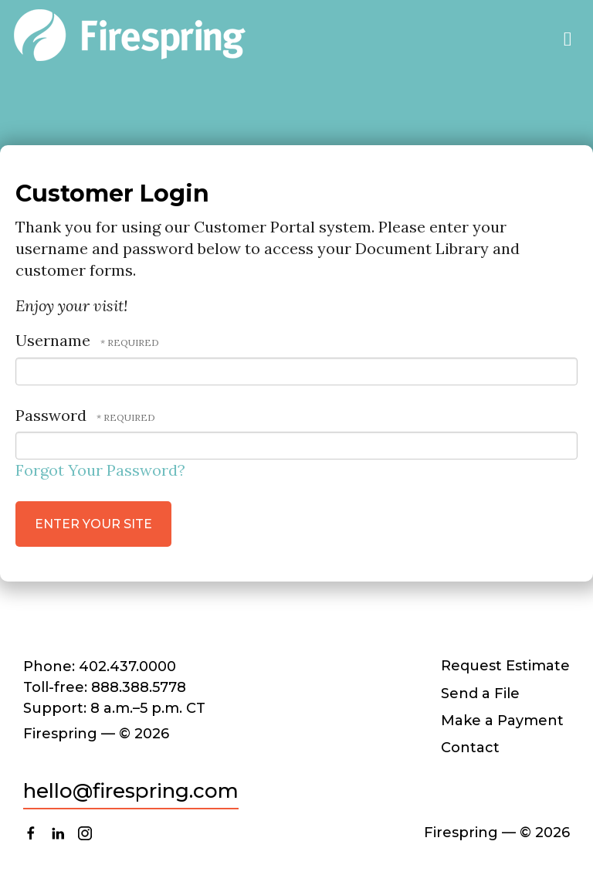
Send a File (480, 693)
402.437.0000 (127, 666)
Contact (470, 747)
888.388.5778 (138, 687)
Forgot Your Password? (100, 470)
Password (50, 415)
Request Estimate (505, 665)
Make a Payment (502, 720)
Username (52, 340)
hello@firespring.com (131, 790)
